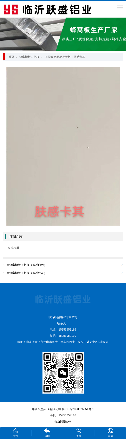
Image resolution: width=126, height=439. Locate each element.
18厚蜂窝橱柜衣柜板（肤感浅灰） (25, 273)
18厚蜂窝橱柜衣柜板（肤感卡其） (66, 56)
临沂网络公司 (63, 421)
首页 (11, 56)
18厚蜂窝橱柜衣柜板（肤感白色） (25, 264)
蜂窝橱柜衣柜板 (29, 56)
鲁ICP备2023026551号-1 (78, 409)
